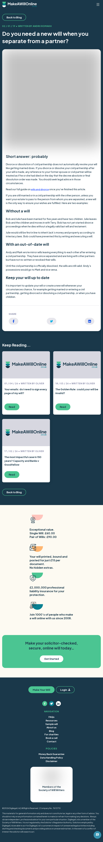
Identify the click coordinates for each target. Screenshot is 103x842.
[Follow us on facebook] (44, 703)
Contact (51, 741)
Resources (51, 720)
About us (51, 727)
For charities (51, 734)
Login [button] (66, 689)
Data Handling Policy (51, 757)
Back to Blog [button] (14, 17)
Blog (51, 731)
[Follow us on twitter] (51, 703)
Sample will (51, 723)
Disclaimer (51, 761)
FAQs (51, 717)
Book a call (51, 737)
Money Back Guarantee (51, 754)
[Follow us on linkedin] (58, 703)
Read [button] (12, 406)
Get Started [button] (51, 658)
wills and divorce (40, 189)
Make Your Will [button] (41, 689)
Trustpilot (44, 797)
